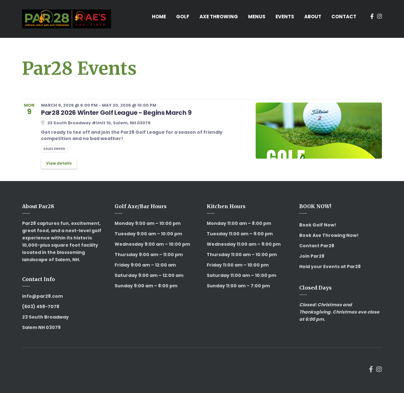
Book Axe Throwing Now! (329, 235)
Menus (256, 16)
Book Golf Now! (317, 225)
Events (285, 16)
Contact (343, 16)
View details (59, 163)
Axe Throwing (218, 16)
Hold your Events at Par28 (330, 266)
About (312, 16)
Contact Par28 (316, 246)
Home (159, 16)
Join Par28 (311, 256)
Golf (182, 16)
